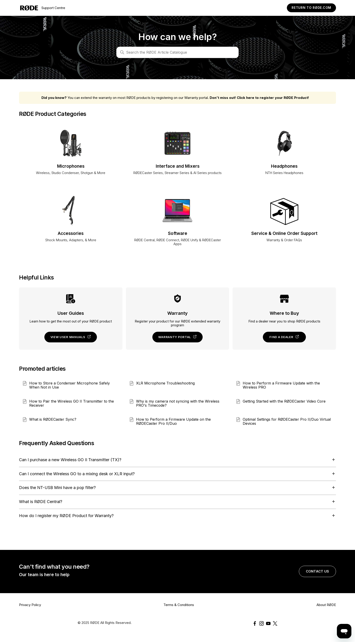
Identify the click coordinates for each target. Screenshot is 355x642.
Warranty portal (177, 337)
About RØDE (326, 605)
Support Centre (42, 7)
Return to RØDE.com (311, 8)
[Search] (177, 52)
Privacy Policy (30, 605)
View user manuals (70, 337)
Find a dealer (284, 337)
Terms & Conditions (178, 605)
